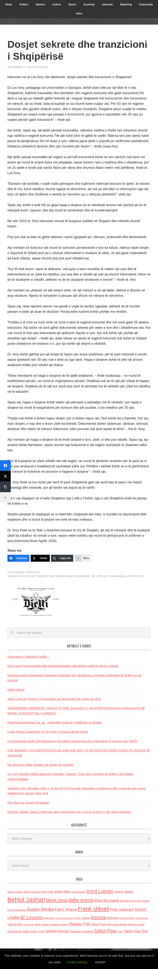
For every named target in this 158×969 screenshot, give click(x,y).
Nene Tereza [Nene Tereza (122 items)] (42, 924)
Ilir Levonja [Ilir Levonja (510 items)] (31, 917)
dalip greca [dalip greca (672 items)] (80, 900)
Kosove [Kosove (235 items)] (112, 918)
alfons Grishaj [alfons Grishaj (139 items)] (32, 891)
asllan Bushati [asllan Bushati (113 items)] (78, 892)
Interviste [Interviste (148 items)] (49, 918)
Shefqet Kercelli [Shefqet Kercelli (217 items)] (57, 931)
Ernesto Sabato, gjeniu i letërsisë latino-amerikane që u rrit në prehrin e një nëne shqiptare (69, 812)
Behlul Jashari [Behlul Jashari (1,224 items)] (26, 899)
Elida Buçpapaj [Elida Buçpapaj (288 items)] (106, 900)
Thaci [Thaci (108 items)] (120, 931)
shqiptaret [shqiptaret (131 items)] (87, 931)
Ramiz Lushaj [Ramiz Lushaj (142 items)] (136, 924)
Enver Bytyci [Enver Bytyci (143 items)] (142, 900)
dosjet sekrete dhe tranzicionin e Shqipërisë (58, 576)
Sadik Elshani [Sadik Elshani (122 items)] (30, 931)
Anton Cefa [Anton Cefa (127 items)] (47, 891)
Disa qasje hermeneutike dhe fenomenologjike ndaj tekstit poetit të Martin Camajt (62, 666)
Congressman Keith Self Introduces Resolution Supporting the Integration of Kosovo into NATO (72, 741)
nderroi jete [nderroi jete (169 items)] (14, 924)
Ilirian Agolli (118, 576)
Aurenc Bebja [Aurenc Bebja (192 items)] (123, 891)
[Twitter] (40, 558)
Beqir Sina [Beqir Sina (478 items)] (56, 900)
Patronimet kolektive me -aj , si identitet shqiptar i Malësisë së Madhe (54, 722)
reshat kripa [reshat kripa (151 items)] (14, 931)
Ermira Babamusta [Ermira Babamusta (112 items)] (17, 910)
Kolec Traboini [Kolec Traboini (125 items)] (82, 918)
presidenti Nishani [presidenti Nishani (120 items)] (59, 924)
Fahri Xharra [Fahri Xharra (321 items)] (66, 909)
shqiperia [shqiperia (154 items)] (75, 931)
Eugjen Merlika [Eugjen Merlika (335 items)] (40, 909)
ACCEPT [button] (100, 962)
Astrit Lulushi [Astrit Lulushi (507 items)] (99, 891)
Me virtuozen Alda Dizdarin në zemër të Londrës (40, 764)
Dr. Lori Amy (100, 576)
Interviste (32, 572)
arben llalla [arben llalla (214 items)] (62, 891)
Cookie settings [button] (77, 962)
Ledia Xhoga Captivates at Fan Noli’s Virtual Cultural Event (47, 731)
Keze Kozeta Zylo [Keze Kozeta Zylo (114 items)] (64, 918)
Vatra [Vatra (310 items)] (128, 931)
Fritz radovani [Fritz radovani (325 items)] (122, 909)
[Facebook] (18, 558)
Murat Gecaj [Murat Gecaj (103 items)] (141, 918)
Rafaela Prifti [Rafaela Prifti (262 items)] (79, 924)
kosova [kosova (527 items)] (98, 917)
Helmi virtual (15, 689)
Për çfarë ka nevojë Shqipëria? (28, 802)
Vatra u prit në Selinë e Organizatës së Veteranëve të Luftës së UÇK (54, 699)
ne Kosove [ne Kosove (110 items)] (28, 924)
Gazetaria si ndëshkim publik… (28, 656)
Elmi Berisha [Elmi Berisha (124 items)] (127, 900)
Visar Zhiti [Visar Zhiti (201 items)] (141, 931)
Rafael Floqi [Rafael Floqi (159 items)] (98, 924)
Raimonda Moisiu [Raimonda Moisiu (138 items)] (117, 924)
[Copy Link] (62, 558)
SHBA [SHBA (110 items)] (41, 931)
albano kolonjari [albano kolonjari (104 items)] (15, 892)
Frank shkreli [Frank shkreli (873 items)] (93, 909)
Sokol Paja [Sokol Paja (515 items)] (105, 930)
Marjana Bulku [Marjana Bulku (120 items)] (127, 918)
